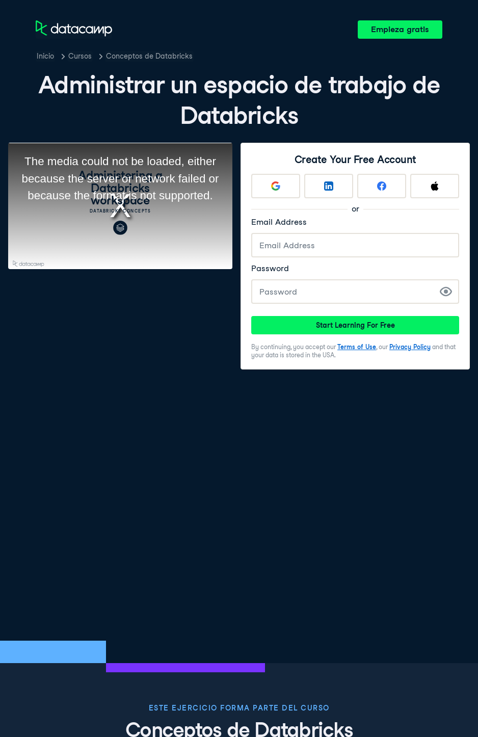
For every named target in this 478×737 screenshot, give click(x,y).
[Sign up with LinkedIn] (328, 186)
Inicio (45, 56)
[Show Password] (446, 291)
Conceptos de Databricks (149, 56)
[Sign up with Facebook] (381, 186)
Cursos (80, 56)
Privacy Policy (410, 347)
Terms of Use (356, 347)
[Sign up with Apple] (434, 186)
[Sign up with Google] (275, 186)
